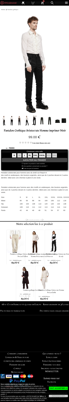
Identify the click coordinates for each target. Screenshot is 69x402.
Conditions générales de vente (17, 361)
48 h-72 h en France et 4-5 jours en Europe (21, 304)
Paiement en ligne (17, 364)
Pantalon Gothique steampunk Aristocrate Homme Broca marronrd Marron (41, 255)
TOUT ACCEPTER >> (58, 388)
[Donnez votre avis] (45, 143)
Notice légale (17, 372)
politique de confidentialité (37, 400)
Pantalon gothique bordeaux (32, 290)
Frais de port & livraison (30, 168)
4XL (49, 155)
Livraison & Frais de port (17, 357)
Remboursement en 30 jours (56, 304)
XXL (35, 155)
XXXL (42, 155)
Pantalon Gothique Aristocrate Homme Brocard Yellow (22, 255)
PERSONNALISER (58, 396)
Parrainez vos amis (51, 364)
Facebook (51, 381)
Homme (3, 9)
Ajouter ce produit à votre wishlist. (33, 163)
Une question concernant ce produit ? (34, 166)
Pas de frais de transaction (12, 310)
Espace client (52, 357)
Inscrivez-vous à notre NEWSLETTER (51, 370)
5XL (54, 155)
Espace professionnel (51, 361)
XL (29, 155)
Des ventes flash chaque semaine (54, 310)
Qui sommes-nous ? (51, 353)
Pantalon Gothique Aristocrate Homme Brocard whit (51, 291)
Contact (17, 368)
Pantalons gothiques (12, 9)
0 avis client (35, 143)
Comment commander (17, 353)
